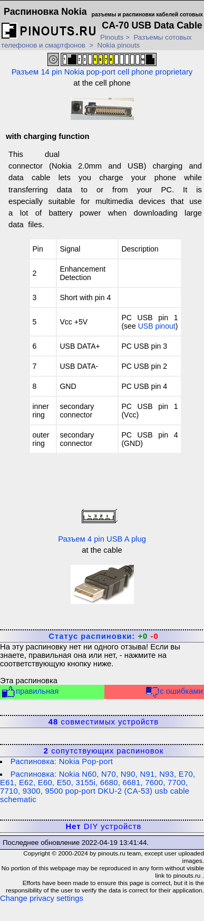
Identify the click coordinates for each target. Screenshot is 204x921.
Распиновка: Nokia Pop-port (62, 761)
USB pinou (155, 326)
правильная (30, 692)
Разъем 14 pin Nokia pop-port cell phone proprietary (102, 64)
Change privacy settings (41, 898)
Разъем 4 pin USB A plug (102, 524)
